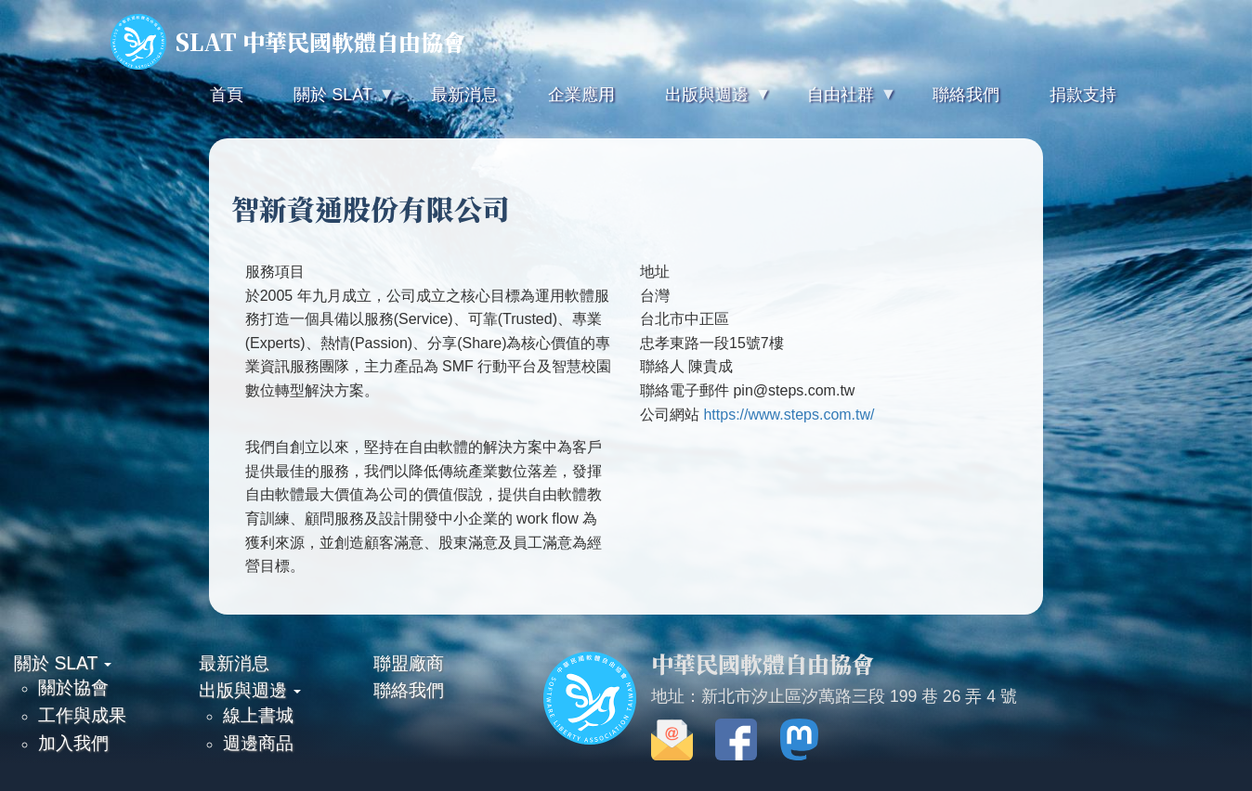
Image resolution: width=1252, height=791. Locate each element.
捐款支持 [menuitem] (1083, 94)
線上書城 (258, 715)
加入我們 (73, 743)
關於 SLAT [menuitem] (330, 102)
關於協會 (73, 687)
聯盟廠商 (408, 663)
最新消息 (234, 663)
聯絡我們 (408, 690)
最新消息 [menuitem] (464, 94)
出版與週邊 (250, 690)
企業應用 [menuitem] (581, 94)
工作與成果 (82, 715)
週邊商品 (258, 743)
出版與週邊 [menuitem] (705, 102)
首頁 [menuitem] (226, 94)
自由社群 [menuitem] (838, 102)
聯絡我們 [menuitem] (965, 94)
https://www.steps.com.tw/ (788, 414)
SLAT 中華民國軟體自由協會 (288, 42)
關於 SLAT (62, 663)
